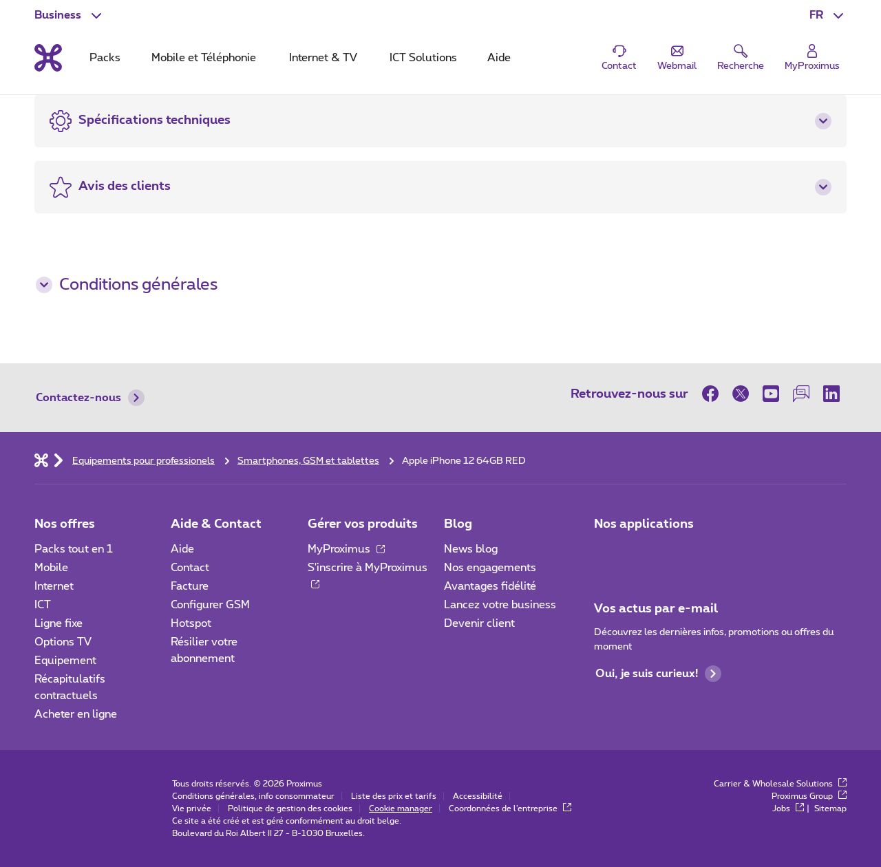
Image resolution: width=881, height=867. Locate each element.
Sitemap (830, 808)
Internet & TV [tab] (323, 57)
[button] (828, 15)
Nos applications (644, 524)
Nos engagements (490, 567)
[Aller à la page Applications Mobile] (606, 553)
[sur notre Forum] (801, 393)
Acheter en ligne (75, 714)
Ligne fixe (58, 623)
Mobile (51, 567)
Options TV (63, 641)
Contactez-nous (90, 397)
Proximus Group (809, 796)
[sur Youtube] (771, 393)
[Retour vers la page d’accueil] (48, 58)
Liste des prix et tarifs (393, 796)
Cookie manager (400, 808)
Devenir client (479, 623)
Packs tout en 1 (73, 549)
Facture (190, 586)
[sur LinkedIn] (831, 393)
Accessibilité (477, 796)
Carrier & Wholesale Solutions (780, 784)
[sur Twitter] (740, 393)
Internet (54, 586)
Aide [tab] (499, 57)
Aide (182, 549)
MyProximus (346, 549)
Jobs (788, 808)
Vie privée (191, 808)
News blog (471, 549)
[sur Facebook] (713, 393)
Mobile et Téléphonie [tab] (203, 57)
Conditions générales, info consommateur (253, 796)
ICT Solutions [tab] (423, 57)
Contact (190, 567)
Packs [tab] (104, 57)
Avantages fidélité (490, 586)
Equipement (65, 660)
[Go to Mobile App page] (645, 553)
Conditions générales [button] (126, 285)
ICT (42, 604)
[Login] (812, 58)
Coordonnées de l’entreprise (510, 808)
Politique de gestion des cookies (290, 808)
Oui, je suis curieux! (658, 673)
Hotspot (191, 623)
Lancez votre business (500, 604)
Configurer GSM (210, 604)
